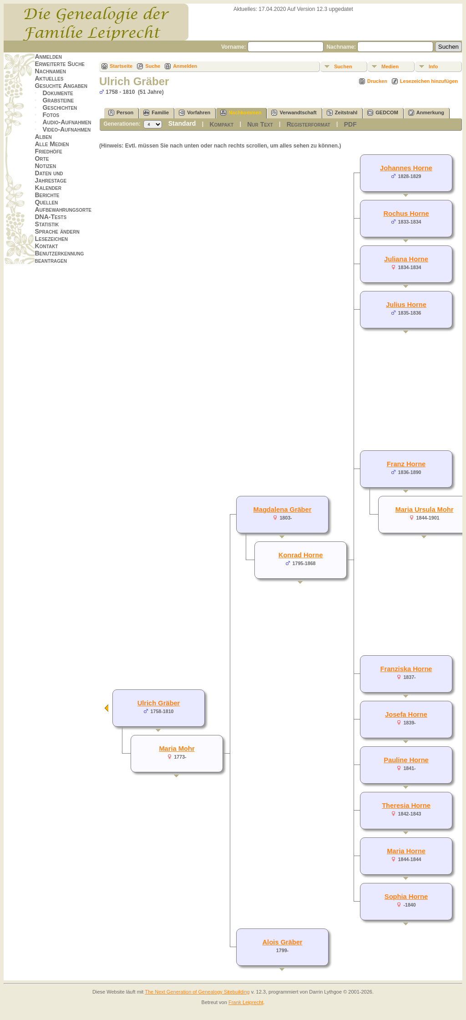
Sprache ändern (57, 231)
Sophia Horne (406, 896)
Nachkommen (240, 112)
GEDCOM (382, 112)
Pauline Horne (406, 760)
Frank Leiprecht (245, 1002)
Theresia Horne (406, 805)
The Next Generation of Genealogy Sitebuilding (197, 991)
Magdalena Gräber (282, 509)
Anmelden (48, 56)
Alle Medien (52, 144)
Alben (43, 136)
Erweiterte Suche (60, 63)
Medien (390, 66)
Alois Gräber (283, 942)
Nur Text (260, 124)
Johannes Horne (406, 168)
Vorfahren (194, 112)
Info (433, 66)
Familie (156, 112)
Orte (42, 158)
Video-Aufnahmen (66, 129)
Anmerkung (426, 112)
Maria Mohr (176, 748)
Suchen (343, 66)
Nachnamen (50, 71)
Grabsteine (58, 100)
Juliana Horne (406, 259)
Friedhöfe (48, 151)
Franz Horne (406, 464)
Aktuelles (49, 78)
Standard (182, 123)
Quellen (46, 202)
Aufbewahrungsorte (63, 209)
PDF (350, 124)
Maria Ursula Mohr (424, 509)
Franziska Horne (406, 669)
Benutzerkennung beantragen (59, 257)
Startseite (121, 66)
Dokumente (57, 93)
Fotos (50, 114)
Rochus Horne (406, 213)
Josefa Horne (406, 714)
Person (120, 112)
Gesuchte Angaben (61, 85)
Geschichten (59, 107)
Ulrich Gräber (158, 703)
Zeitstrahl (342, 112)
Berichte (47, 195)
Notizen (45, 165)
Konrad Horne (301, 555)
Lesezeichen (51, 238)
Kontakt (46, 246)
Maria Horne (406, 851)
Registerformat (308, 124)
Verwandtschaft (293, 112)
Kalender (48, 187)
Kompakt (221, 124)
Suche (152, 66)
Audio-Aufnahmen (66, 122)
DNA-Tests (50, 216)
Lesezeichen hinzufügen (429, 81)
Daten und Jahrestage (50, 176)
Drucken (377, 81)
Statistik (47, 224)
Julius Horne (406, 304)
